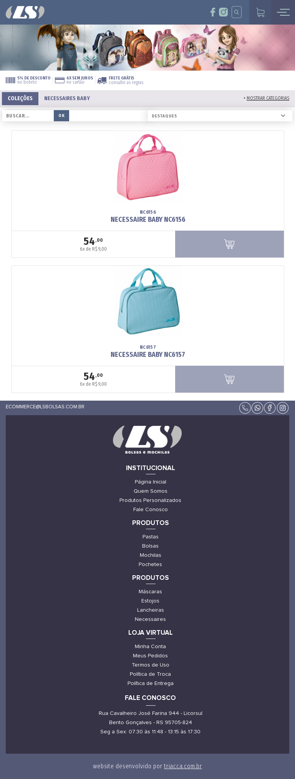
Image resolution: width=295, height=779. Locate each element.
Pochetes (150, 564)
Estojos (150, 601)
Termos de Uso (150, 665)
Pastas (151, 537)
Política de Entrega (151, 683)
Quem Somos (150, 491)
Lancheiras (150, 610)
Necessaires (150, 619)
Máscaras (150, 591)
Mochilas (150, 555)
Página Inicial (150, 482)
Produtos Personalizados (150, 500)
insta (223, 12)
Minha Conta (150, 646)
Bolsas (150, 546)
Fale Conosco (150, 509)
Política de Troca (150, 674)
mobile (283, 12)
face (213, 12)
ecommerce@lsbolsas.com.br (45, 406)
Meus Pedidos (150, 656)
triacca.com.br (183, 766)
